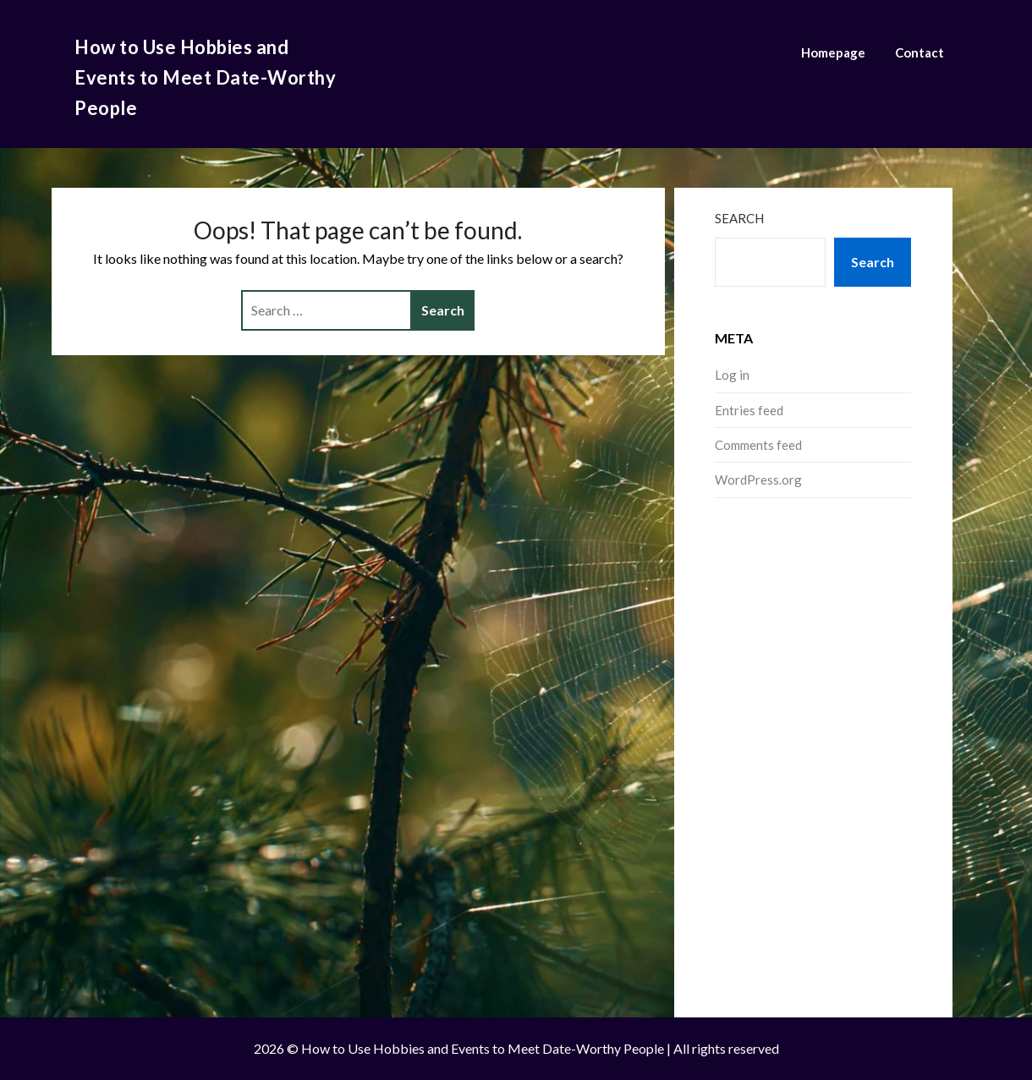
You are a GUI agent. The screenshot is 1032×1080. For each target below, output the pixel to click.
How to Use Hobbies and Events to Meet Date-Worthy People (205, 77)
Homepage (833, 52)
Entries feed (749, 410)
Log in (732, 374)
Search (739, 218)
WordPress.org (758, 479)
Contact (919, 52)
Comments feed (758, 444)
